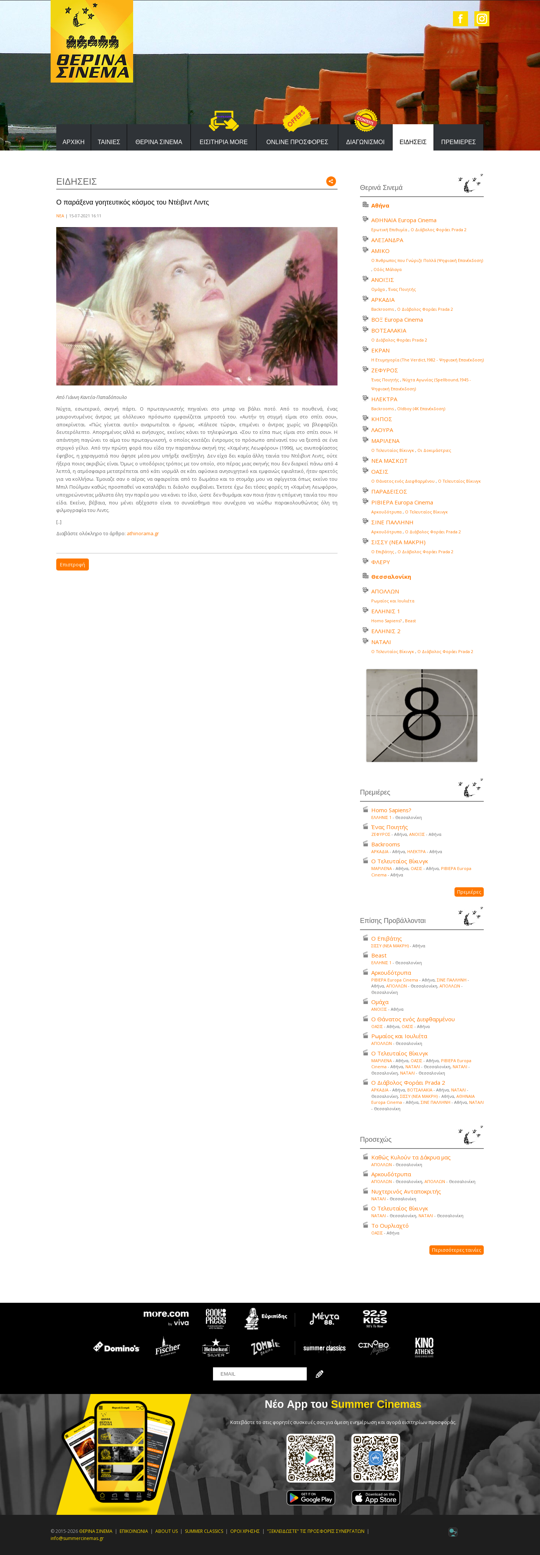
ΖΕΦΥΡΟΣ (384, 370)
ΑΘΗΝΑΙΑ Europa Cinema (403, 220)
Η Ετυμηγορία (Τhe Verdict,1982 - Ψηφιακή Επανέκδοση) (427, 360)
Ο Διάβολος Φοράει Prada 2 (438, 229)
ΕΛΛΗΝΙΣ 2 (385, 631)
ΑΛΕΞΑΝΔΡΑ (387, 240)
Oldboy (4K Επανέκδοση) (421, 408)
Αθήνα (380, 205)
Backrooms (382, 309)
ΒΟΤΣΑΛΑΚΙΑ (388, 330)
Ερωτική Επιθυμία (389, 229)
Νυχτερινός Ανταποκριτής (406, 1191)
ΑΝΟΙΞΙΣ (382, 279)
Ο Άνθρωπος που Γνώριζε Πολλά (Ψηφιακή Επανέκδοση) (427, 260)
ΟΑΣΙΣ (379, 471)
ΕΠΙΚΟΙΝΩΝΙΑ (134, 1531)
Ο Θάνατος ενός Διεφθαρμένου (403, 481)
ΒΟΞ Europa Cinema (397, 319)
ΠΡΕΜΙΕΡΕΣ (458, 142)
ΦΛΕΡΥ (380, 562)
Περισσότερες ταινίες (456, 1249)
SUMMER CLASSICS (204, 1531)
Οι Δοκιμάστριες (434, 450)
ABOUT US (166, 1531)
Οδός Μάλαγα (388, 269)
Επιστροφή (72, 564)
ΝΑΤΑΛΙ (381, 642)
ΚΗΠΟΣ (381, 419)
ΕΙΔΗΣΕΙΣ (412, 142)
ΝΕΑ (60, 215)
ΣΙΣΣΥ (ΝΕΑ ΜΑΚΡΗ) (398, 542)
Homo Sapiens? (386, 620)
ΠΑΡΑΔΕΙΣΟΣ (389, 491)
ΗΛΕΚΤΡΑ (384, 399)
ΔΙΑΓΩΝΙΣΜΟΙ (365, 142)
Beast (410, 620)
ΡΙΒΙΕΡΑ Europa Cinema (402, 502)
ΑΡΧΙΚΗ (74, 142)
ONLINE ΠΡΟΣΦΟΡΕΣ (297, 142)
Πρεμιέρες (469, 891)
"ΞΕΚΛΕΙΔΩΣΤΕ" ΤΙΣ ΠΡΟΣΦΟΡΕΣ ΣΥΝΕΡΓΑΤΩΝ (315, 1531)
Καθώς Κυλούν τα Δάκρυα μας (411, 1157)
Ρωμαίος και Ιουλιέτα (392, 601)
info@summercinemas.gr (77, 1538)
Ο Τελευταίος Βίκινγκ (392, 450)
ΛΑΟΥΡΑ (382, 430)
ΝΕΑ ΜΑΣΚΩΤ (389, 460)
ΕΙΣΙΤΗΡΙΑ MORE (224, 142)
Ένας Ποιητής (402, 289)
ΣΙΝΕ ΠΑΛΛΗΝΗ (392, 522)
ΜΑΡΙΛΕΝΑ (385, 440)
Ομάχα (378, 289)
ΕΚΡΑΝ (380, 350)
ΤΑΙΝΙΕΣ (109, 142)
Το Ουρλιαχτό (390, 1225)
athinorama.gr (143, 533)
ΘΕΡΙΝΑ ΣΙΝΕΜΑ (158, 142)
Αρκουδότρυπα (386, 512)
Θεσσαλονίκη (391, 576)
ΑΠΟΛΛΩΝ (385, 591)
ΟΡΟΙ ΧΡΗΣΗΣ (245, 1531)
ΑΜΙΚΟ (380, 250)
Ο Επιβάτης (382, 551)
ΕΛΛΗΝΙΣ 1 (385, 611)
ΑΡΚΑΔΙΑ (382, 299)
